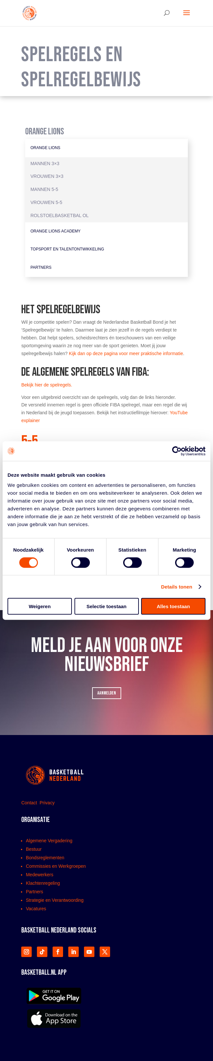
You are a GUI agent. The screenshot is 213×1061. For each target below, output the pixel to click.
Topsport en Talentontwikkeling (67, 249)
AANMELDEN (106, 693)
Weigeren (40, 606)
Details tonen (176, 586)
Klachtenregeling (43, 883)
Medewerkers (39, 874)
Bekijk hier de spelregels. (46, 384)
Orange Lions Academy (55, 231)
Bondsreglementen (45, 857)
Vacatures (36, 908)
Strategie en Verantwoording (55, 900)
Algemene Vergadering (49, 840)
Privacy (47, 802)
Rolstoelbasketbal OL (59, 215)
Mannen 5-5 (44, 189)
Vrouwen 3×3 (46, 176)
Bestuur (33, 849)
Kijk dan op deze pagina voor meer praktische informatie (126, 353)
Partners (40, 267)
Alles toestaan (173, 606)
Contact (29, 802)
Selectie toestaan (107, 606)
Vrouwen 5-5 (46, 202)
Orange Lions (45, 147)
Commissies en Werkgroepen (56, 866)
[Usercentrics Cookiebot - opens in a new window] (176, 451)
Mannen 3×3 (44, 163)
